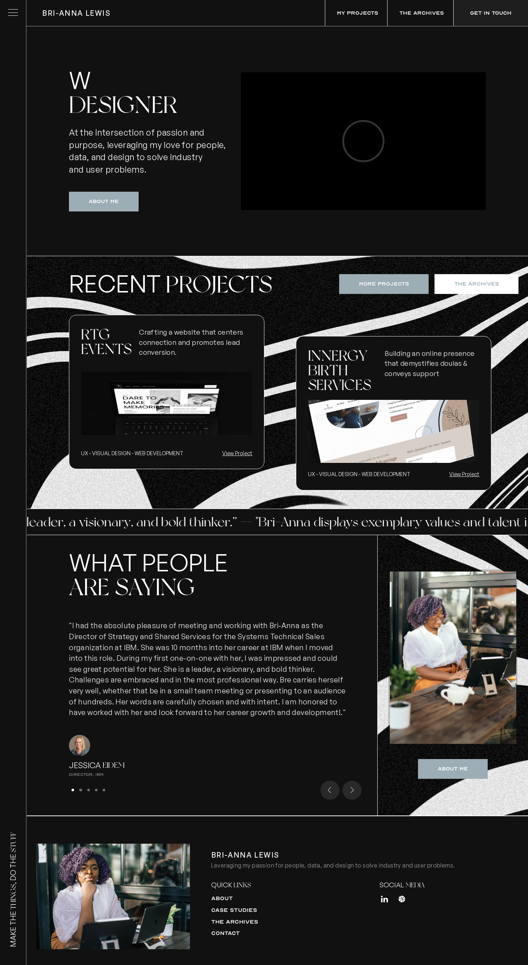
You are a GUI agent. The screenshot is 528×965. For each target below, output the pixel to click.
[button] (330, 790)
